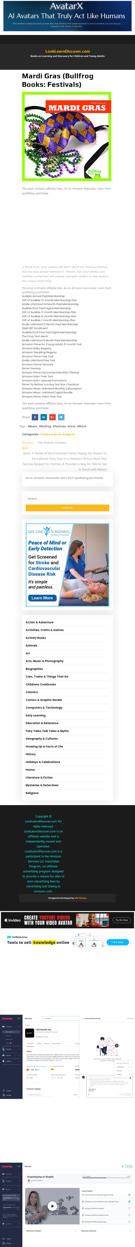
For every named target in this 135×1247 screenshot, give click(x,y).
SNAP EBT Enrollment (35, 328)
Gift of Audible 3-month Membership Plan (49, 312)
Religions (32, 793)
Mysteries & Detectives (42, 785)
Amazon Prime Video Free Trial (41, 396)
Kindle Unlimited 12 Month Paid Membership (50, 324)
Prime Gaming (31, 368)
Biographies (34, 669)
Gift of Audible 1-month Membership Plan (48, 320)
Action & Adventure (40, 622)
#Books (32, 426)
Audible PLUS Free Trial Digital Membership (49, 332)
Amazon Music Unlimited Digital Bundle (47, 392)
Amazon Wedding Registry (39, 352)
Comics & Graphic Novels (44, 700)
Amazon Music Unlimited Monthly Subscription (52, 388)
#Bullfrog (45, 426)
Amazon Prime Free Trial (37, 356)
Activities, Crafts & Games (45, 630)
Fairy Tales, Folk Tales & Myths (47, 731)
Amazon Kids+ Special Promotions (44, 380)
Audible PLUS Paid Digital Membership (46, 308)
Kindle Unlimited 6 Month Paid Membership (49, 340)
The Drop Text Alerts (35, 336)
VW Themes (80, 898)
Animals (31, 645)
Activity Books (36, 638)
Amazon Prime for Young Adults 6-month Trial (51, 344)
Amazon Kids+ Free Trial (37, 376)
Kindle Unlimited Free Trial (38, 360)
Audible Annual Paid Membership (43, 296)
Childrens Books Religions (57, 434)
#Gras (71, 426)
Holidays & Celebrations (43, 762)
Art (28, 653)
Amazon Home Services (37, 364)
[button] (67, 68)
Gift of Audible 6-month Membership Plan (49, 316)
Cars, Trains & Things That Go (47, 676)
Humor (30, 770)
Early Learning (36, 715)
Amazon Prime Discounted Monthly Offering (50, 372)
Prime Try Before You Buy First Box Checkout (50, 384)
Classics (32, 692)
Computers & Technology (44, 707)
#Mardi (81, 426)
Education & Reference (42, 723)
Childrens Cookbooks (41, 684)
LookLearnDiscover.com (67, 51)
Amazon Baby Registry (36, 348)
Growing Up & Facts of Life (44, 746)
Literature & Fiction (39, 777)
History (31, 754)
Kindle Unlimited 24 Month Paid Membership (50, 304)
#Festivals (59, 426)
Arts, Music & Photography (45, 661)
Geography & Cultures (42, 739)
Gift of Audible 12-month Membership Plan (49, 300)
